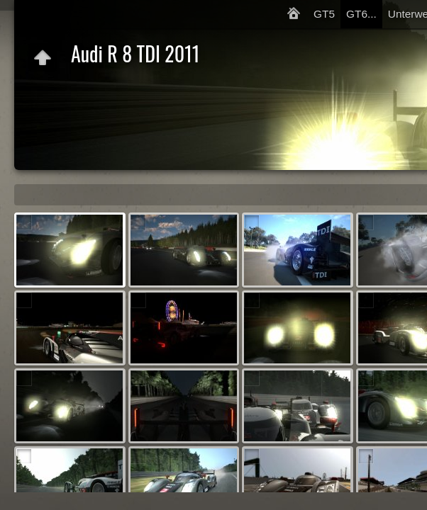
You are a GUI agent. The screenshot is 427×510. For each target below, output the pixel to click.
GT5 (324, 14)
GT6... (361, 14)
